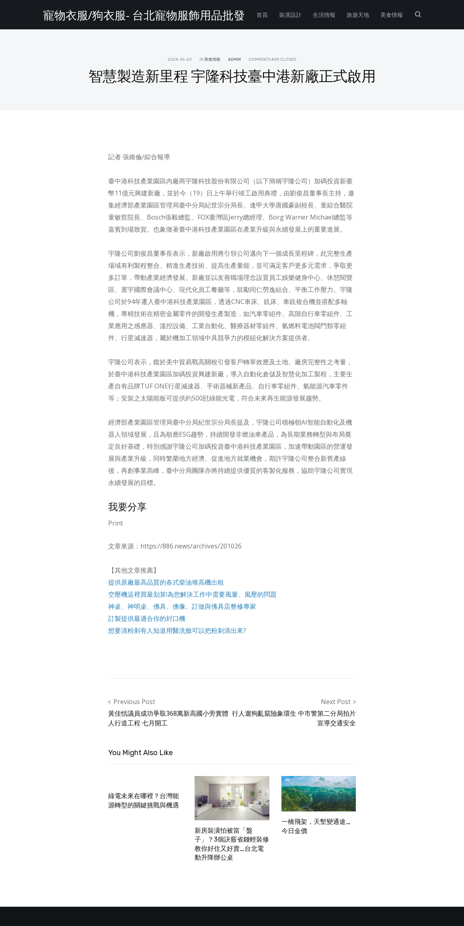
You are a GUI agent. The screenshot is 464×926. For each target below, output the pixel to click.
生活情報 (324, 14)
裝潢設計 (290, 14)
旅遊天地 (358, 14)
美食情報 (391, 14)
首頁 (262, 14)
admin (234, 59)
